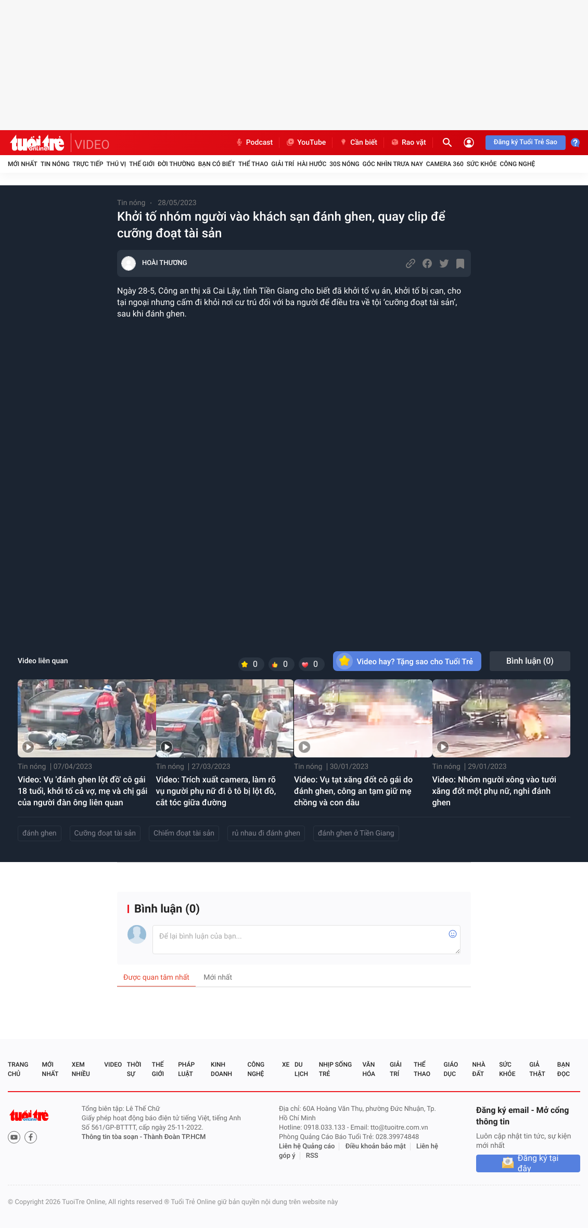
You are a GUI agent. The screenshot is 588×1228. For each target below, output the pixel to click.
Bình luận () (530, 661)
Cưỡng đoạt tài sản (105, 833)
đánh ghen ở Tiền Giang (356, 833)
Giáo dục (451, 1069)
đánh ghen (39, 833)
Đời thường (176, 164)
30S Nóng (344, 164)
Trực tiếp (88, 164)
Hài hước (311, 164)
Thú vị (116, 164)
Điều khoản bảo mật (376, 1146)
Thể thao (253, 164)
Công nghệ (517, 164)
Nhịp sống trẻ (335, 1069)
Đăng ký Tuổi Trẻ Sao (525, 142)
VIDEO (92, 144)
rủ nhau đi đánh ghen (266, 833)
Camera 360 (445, 164)
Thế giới (142, 164)
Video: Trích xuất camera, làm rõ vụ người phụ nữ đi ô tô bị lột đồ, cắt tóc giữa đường (216, 791)
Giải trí (282, 164)
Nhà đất (478, 1069)
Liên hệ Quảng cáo (307, 1146)
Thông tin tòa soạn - (113, 1137)
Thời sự (134, 1069)
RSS (312, 1156)
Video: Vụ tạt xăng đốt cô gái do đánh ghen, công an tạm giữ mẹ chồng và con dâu (353, 791)
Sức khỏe (482, 164)
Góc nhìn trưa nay (393, 164)
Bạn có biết (216, 164)
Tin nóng (55, 164)
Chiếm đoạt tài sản (184, 833)
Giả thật (537, 1069)
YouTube (306, 142)
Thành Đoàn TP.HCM (175, 1137)
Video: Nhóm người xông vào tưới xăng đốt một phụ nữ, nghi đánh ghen (494, 791)
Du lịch (301, 1069)
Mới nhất (22, 164)
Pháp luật (186, 1069)
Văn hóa (368, 1069)
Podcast (254, 142)
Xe (285, 1064)
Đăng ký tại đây (538, 1163)
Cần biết (358, 142)
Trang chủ (18, 1069)
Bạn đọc (563, 1069)
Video (113, 1064)
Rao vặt (408, 142)
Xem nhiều (81, 1069)
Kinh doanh (221, 1069)
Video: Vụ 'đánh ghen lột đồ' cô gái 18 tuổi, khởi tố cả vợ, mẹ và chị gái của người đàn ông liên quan (82, 791)
